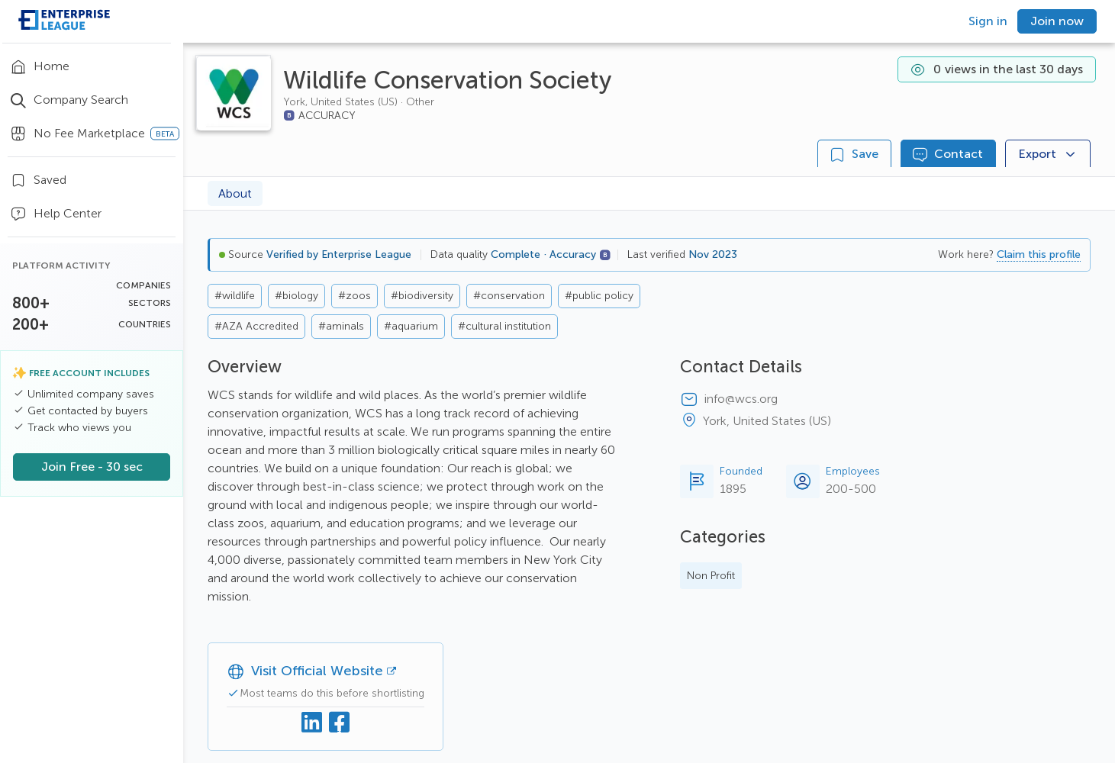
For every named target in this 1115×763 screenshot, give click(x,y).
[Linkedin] (312, 722)
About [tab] (235, 193)
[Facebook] (339, 722)
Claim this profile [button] (1039, 254)
